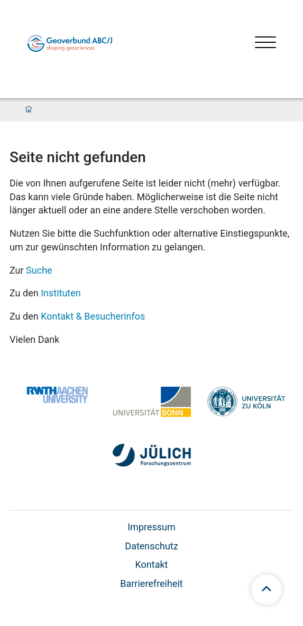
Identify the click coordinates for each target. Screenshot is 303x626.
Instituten (61, 292)
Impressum (151, 526)
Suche (39, 270)
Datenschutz (151, 546)
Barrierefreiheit (151, 583)
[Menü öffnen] (265, 43)
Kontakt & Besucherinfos (93, 316)
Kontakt (151, 564)
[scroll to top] (266, 589)
